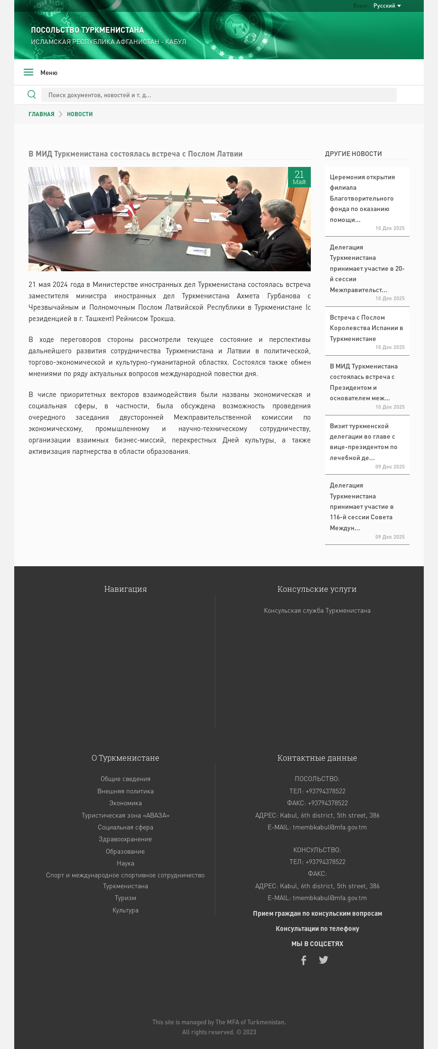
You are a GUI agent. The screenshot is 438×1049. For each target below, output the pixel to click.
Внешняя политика (125, 790)
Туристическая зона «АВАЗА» (125, 814)
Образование (125, 851)
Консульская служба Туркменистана (317, 610)
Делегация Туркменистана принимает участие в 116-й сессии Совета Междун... (362, 506)
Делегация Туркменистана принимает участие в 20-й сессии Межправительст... (367, 268)
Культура (125, 909)
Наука (125, 862)
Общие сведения (125, 778)
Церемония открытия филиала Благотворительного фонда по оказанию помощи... (362, 197)
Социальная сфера (125, 826)
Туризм (125, 897)
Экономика (125, 802)
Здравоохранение (125, 838)
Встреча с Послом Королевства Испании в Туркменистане (366, 327)
